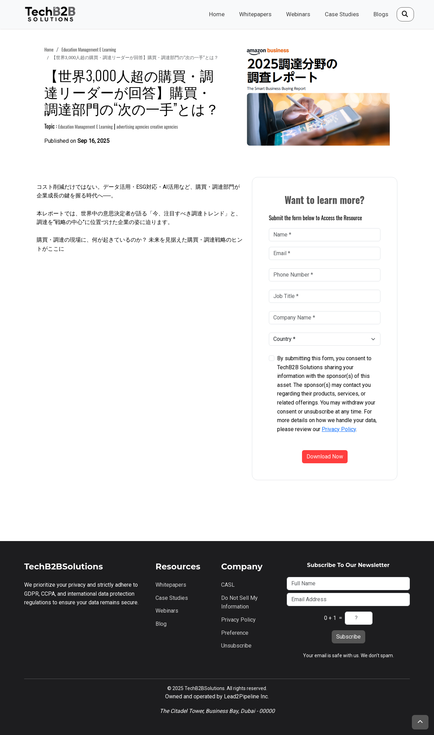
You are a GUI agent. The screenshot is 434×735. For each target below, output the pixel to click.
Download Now (324, 456)
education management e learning (89, 49)
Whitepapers (255, 14)
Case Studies (342, 14)
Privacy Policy (339, 429)
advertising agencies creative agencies (147, 126)
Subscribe (348, 636)
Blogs (381, 14)
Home (217, 14)
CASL (228, 585)
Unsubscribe (236, 645)
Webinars (298, 14)
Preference (234, 633)
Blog (161, 624)
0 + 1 (330, 618)
